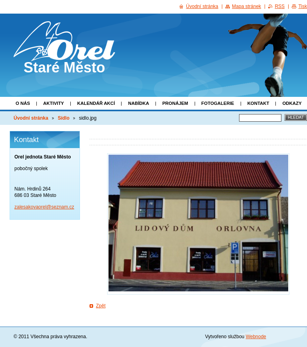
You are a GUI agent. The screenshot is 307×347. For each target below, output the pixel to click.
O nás (23, 103)
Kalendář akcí (96, 103)
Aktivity (53, 103)
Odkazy (291, 103)
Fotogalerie (217, 103)
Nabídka (138, 103)
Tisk (302, 6)
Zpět (101, 306)
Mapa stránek (246, 6)
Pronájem (175, 103)
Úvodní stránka (31, 118)
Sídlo (63, 118)
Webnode (256, 336)
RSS (280, 6)
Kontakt (258, 103)
